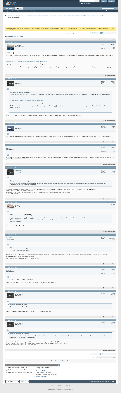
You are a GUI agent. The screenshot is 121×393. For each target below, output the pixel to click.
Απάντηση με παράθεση (109, 75)
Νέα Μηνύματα (10, 8)
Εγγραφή (111, 1)
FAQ (7, 10)
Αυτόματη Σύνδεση (85, 3)
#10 (114, 320)
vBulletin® (60, 388)
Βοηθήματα (34, 10)
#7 (114, 234)
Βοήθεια (104, 1)
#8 (114, 267)
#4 (114, 145)
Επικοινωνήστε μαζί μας (96, 381)
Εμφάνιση (111, 39)
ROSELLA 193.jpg (22, 61)
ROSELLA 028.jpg (11, 61)
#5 (114, 167)
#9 (114, 291)
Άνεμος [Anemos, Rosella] (16, 36)
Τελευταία (112, 33)
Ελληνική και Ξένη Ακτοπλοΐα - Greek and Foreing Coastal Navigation (29, 15)
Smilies (39, 369)
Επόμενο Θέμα (66, 360)
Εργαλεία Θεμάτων (103, 39)
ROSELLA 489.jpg (32, 61)
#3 (114, 123)
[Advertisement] (39, 22)
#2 (114, 78)
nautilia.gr (104, 381)
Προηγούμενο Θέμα (56, 360)
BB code (38, 367)
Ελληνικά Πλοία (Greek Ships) (94, 15)
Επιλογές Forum (25, 10)
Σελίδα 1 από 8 (95, 33)
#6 (114, 202)
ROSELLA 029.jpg (42, 61)
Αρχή (114, 357)
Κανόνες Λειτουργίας (41, 376)
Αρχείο (110, 381)
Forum (19, 8)
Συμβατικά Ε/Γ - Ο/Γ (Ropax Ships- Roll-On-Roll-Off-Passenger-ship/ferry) (67, 15)
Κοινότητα (17, 10)
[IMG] (43, 370)
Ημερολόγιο (11, 10)
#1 (114, 42)
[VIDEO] (38, 372)
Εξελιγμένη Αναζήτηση (110, 10)
